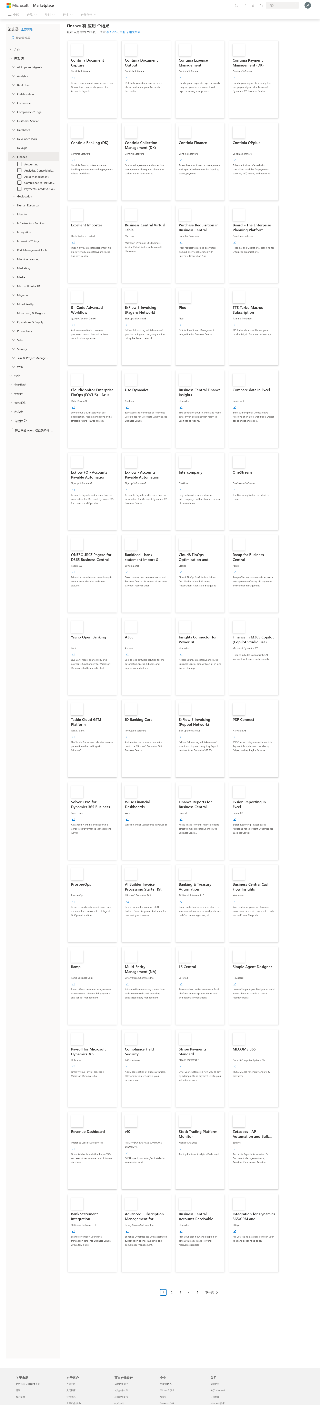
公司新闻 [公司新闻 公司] (214, 1396)
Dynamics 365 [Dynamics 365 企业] (167, 1403)
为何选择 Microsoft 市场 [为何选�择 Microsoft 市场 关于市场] (28, 1383)
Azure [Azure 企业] (163, 1396)
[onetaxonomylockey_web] (13, 366)
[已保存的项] (253, 5)
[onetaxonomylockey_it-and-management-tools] (13, 250)
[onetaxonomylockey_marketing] (13, 268)
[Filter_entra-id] (13, 286)
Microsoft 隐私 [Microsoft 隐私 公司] (217, 1403)
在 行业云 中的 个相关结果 (123, 32)
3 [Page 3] (180, 1292)
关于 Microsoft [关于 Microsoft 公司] (217, 1390)
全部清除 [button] (27, 29)
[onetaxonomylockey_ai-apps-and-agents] (13, 67)
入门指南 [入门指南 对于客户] (71, 1390)
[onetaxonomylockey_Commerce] (13, 103)
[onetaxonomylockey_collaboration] (13, 94)
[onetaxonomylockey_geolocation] (13, 196)
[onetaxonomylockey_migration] (13, 295)
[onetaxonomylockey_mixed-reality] (13, 304)
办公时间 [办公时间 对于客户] (71, 1383)
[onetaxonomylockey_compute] (13, 223)
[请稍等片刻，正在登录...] (307, 5)
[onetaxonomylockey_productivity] (13, 331)
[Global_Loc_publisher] (10, 411)
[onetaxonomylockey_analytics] (13, 76)
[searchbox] (37, 38)
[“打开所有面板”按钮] (13, 15)
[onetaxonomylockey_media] (13, 277)
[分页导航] (190, 1295)
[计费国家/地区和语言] (282, 5)
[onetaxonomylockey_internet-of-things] (13, 241)
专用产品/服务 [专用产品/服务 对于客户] (74, 1403)
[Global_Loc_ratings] (10, 393)
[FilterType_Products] (10, 49)
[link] (92, 79)
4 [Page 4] (189, 1292)
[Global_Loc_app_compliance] (10, 420)
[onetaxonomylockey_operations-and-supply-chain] (13, 322)
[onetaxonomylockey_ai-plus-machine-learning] (13, 259)
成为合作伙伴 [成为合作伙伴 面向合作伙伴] (121, 1383)
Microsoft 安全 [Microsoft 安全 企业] (167, 1390)
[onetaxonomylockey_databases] (13, 129)
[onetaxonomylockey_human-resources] (13, 205)
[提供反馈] (236, 5)
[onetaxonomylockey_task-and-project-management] (13, 357)
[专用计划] (261, 5)
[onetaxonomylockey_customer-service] (13, 120)
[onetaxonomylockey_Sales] (13, 340)
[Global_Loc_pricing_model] (10, 384)
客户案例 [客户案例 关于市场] (20, 1396)
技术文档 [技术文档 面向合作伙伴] (118, 1403)
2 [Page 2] (172, 1292)
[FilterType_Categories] (10, 58)
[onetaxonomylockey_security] (13, 349)
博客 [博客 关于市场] (18, 1390)
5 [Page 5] (197, 1292)
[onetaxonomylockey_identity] (13, 214)
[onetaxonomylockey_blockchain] (13, 85)
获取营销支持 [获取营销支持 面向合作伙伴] (121, 1396)
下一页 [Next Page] (209, 1292)
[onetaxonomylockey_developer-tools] (13, 138)
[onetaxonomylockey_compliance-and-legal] (13, 111)
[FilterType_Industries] (10, 375)
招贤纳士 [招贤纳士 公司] (214, 1383)
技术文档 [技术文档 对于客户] (71, 1396)
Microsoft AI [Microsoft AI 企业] (166, 1383)
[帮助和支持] (245, 5)
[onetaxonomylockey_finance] (13, 156)
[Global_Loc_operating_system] (10, 402)
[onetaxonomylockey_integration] (13, 232)
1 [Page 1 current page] (163, 1292)
